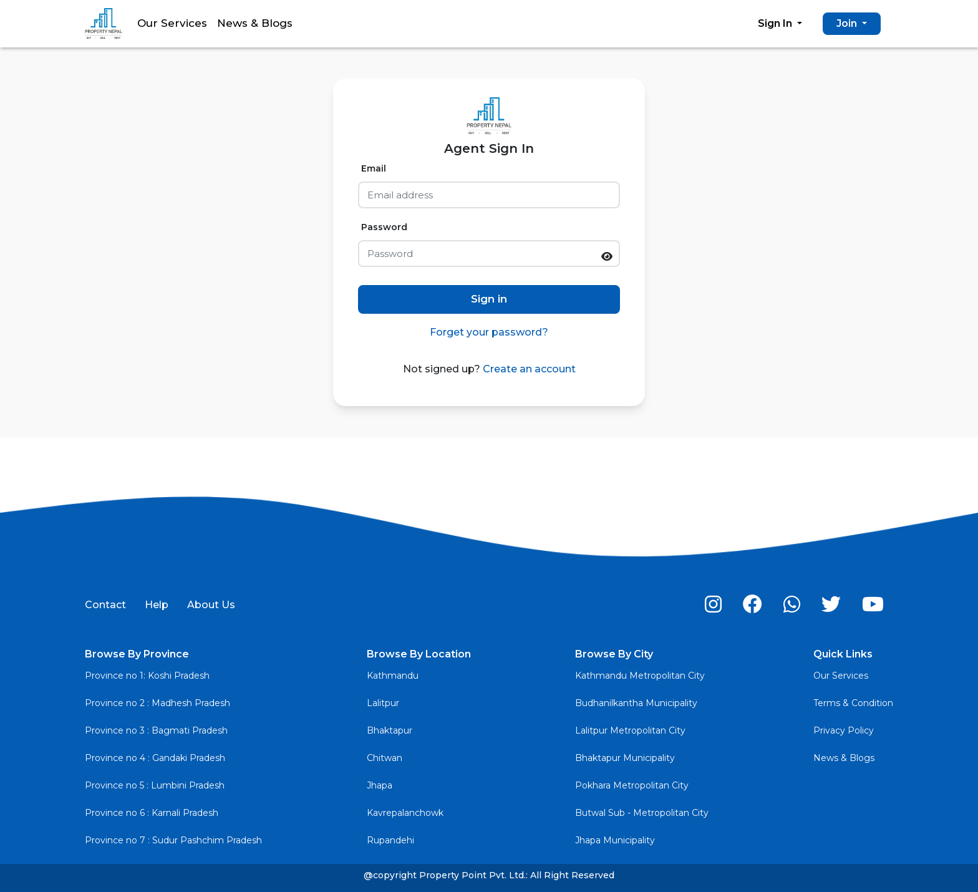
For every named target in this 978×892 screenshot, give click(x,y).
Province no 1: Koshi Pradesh (147, 675)
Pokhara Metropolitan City (632, 785)
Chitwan (384, 758)
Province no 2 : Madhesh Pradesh (157, 703)
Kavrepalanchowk (405, 812)
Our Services (172, 23)
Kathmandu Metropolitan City (640, 675)
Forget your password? (489, 332)
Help (156, 605)
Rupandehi (390, 840)
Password (384, 227)
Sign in (489, 299)
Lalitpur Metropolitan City (630, 730)
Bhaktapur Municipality (625, 758)
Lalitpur (383, 703)
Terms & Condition (853, 703)
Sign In (776, 23)
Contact (105, 605)
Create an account (528, 369)
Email (373, 168)
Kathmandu (393, 675)
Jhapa (379, 785)
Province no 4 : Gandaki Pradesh (155, 758)
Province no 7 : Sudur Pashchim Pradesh (173, 840)
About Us (211, 605)
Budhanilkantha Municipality (636, 703)
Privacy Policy (843, 730)
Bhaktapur (389, 730)
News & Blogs (255, 23)
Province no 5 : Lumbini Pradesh (155, 785)
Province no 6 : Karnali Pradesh (151, 812)
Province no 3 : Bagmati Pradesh (156, 730)
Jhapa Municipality (615, 840)
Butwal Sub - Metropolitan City (642, 812)
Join (847, 23)
